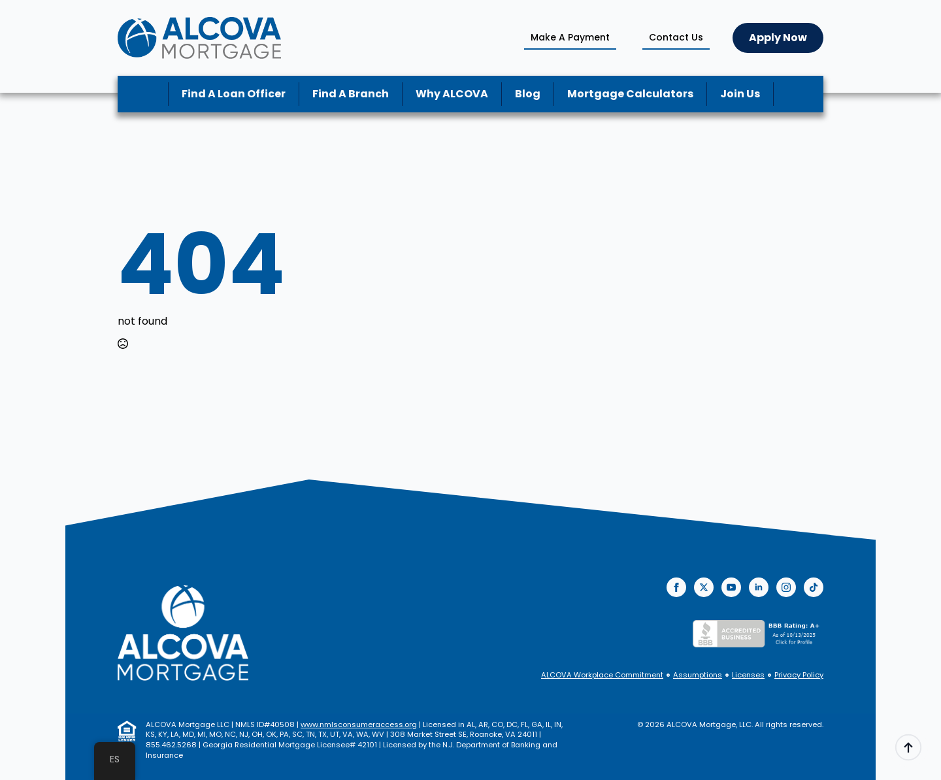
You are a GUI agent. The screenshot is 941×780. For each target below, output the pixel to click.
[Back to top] (908, 747)
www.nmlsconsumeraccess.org (359, 724)
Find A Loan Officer (234, 93)
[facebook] (676, 587)
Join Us (740, 93)
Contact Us (676, 37)
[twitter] (704, 587)
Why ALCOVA (452, 93)
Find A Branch (350, 93)
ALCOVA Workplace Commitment (602, 675)
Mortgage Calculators (630, 93)
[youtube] (731, 587)
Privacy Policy (798, 675)
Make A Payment (570, 37)
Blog (527, 93)
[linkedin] (758, 587)
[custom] (813, 587)
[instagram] (786, 587)
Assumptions (697, 675)
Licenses (748, 675)
